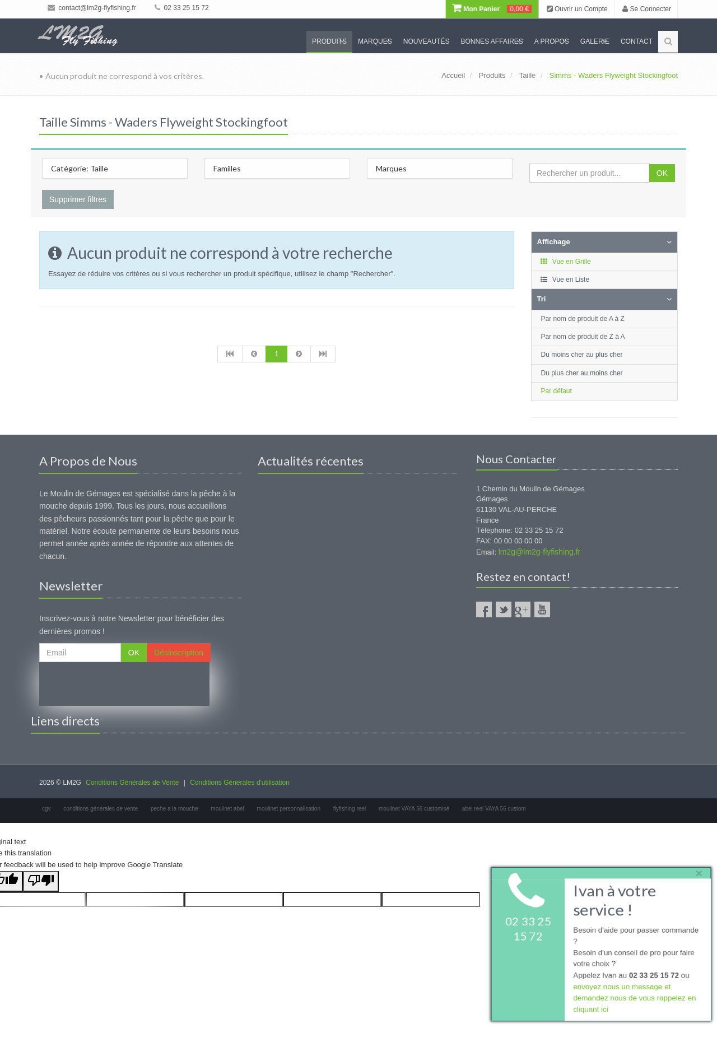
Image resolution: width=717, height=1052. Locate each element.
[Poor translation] (41, 881)
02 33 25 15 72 (181, 8)
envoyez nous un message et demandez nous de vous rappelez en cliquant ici (633, 1000)
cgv (46, 809)
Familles (227, 168)
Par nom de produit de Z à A (583, 337)
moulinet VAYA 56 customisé (414, 809)
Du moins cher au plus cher (582, 355)
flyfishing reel (349, 809)
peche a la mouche (174, 809)
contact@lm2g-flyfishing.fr (92, 8)
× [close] (696, 871)
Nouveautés (426, 41)
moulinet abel (227, 809)
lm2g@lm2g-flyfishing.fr (539, 551)
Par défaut (556, 391)
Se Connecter (646, 9)
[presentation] (124, 684)
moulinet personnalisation (288, 809)
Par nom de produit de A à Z (583, 319)
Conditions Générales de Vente (132, 782)
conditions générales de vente (100, 809)
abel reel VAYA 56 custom (494, 809)
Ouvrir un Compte (577, 9)
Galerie (594, 41)
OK (662, 173)
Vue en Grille (565, 262)
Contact (637, 41)
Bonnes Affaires (491, 41)
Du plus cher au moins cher (582, 373)
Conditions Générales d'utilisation (240, 782)
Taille (527, 75)
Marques (375, 41)
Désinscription (178, 652)
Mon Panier (492, 9)
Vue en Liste (565, 279)
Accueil (453, 75)
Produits (329, 41)
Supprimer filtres (77, 199)
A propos (551, 41)
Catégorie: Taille (79, 168)
